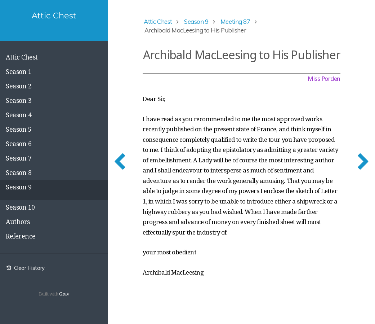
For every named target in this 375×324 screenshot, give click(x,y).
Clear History (25, 267)
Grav (64, 293)
